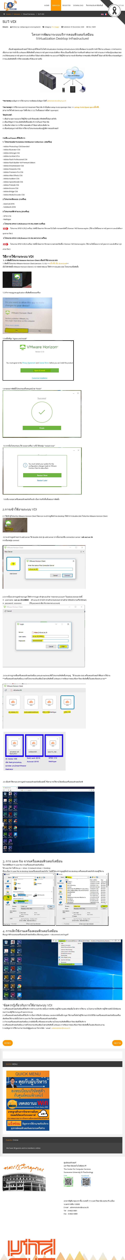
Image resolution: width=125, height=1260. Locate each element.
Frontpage (55, 27)
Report (109, 5)
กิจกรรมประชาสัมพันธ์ (94, 5)
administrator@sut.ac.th (56, 101)
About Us (119, 5)
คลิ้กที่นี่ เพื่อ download (57, 263)
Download (78, 5)
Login (111, 14)
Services (56, 5)
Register (66, 5)
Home (46, 5)
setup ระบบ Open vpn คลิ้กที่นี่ (86, 107)
